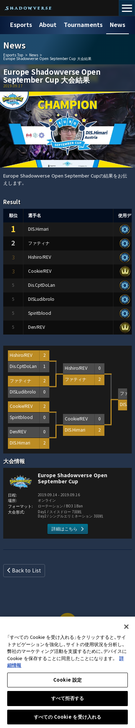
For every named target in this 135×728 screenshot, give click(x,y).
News (117, 25)
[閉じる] (126, 630)
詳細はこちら (64, 528)
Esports (21, 25)
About (48, 25)
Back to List (26, 570)
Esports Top (13, 55)
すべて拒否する (67, 702)
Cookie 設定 (67, 683)
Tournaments (83, 25)
